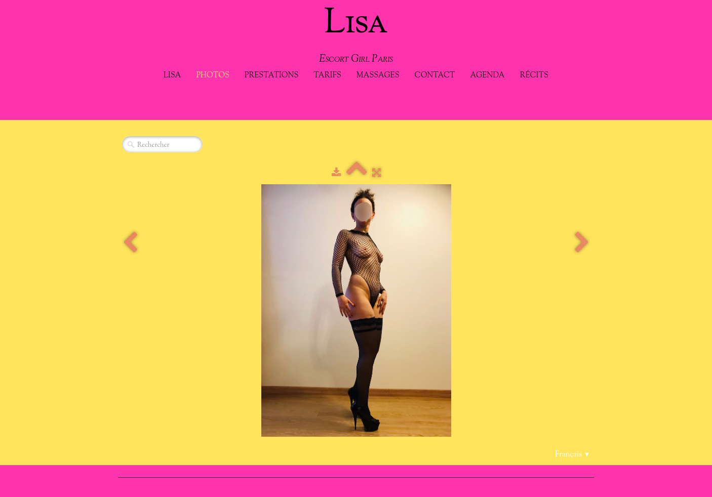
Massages (378, 75)
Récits (534, 75)
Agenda (487, 75)
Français (572, 454)
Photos (212, 75)
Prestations (271, 75)
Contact (435, 75)
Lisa (172, 75)
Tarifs (327, 75)
